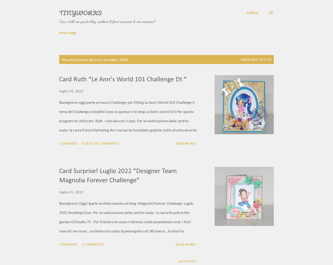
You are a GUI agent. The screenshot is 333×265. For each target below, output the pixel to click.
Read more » (186, 143)
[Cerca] (252, 13)
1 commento (93, 244)
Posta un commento (100, 143)
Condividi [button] (68, 143)
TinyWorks (80, 13)
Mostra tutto (256, 59)
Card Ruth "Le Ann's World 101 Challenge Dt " (123, 79)
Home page (68, 33)
